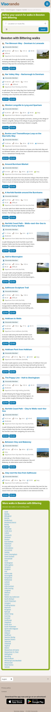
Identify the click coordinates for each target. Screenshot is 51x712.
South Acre (8, 624)
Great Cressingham (10, 554)
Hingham (7, 569)
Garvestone (8, 550)
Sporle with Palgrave (11, 629)
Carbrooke (7, 529)
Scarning (7, 616)
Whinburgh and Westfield (12, 660)
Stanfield (7, 631)
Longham (7, 590)
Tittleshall (7, 643)
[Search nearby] (45, 24)
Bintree (6, 518)
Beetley (6, 514)
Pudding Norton (9, 605)
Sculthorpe (8, 620)
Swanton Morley (9, 637)
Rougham (7, 609)
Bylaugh (7, 527)
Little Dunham (9, 586)
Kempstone (8, 578)
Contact (4, 691)
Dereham (7, 537)
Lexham (7, 582)
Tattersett (7, 641)
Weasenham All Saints (11, 650)
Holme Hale (8, 573)
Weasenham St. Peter (11, 652)
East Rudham (8, 541)
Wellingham (8, 654)
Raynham (7, 607)
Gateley (6, 552)
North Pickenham (10, 601)
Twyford (7, 646)
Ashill (6, 512)
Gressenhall (8, 558)
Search (43, 29)
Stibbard (7, 633)
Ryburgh (7, 612)
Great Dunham (9, 556)
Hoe (5, 571)
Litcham (7, 584)
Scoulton (7, 618)
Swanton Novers (9, 639)
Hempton (7, 567)
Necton (6, 595)
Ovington (7, 603)
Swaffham (7, 635)
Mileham (7, 592)
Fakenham (7, 544)
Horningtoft (8, 575)
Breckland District (10, 522)
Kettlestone (8, 580)
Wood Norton (8, 665)
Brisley (6, 524)
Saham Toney (8, 614)
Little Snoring (8, 588)
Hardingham (8, 563)
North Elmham (9, 599)
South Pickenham (10, 626)
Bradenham (8, 520)
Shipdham (7, 622)
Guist (6, 561)
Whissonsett (8, 663)
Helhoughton (8, 565)
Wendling (7, 656)
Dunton (6, 539)
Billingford (7, 516)
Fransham (7, 546)
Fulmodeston (8, 548)
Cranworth (8, 535)
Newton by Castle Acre (11, 597)
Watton (6, 648)
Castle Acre (8, 531)
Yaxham (7, 667)
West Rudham (9, 658)
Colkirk (6, 533)
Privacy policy (6, 688)
